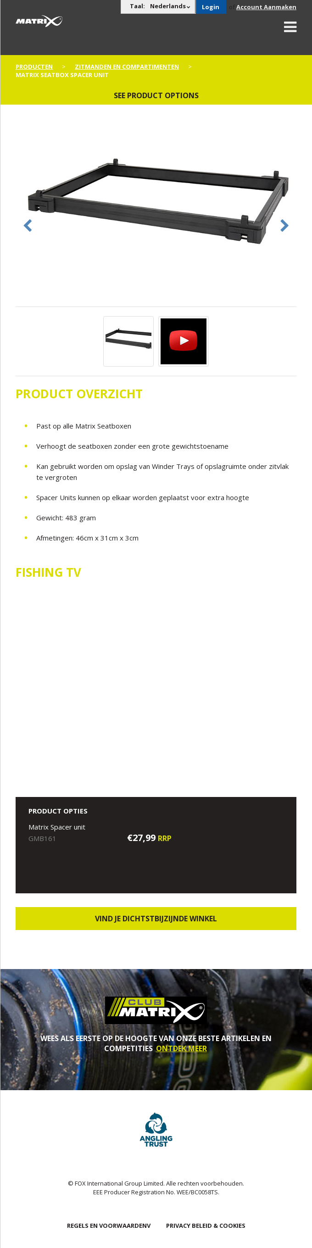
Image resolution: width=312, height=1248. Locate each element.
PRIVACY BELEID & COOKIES (205, 1225)
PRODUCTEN (34, 66)
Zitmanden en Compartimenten (127, 66)
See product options (156, 95)
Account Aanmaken (266, 7)
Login (210, 7)
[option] (156, 211)
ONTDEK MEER (181, 1048)
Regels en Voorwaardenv (108, 1225)
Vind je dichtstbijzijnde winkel (156, 919)
